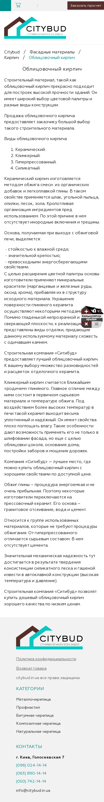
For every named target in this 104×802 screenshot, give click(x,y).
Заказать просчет (84, 5)
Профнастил (28, 708)
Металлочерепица (33, 699)
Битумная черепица (35, 716)
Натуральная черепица (38, 732)
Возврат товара (31, 668)
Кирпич (11, 58)
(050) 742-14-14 (31, 781)
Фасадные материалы (52, 52)
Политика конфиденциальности (46, 659)
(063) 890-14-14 (31, 773)
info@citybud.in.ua (33, 790)
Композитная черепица (38, 724)
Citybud (12, 52)
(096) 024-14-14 (31, 765)
